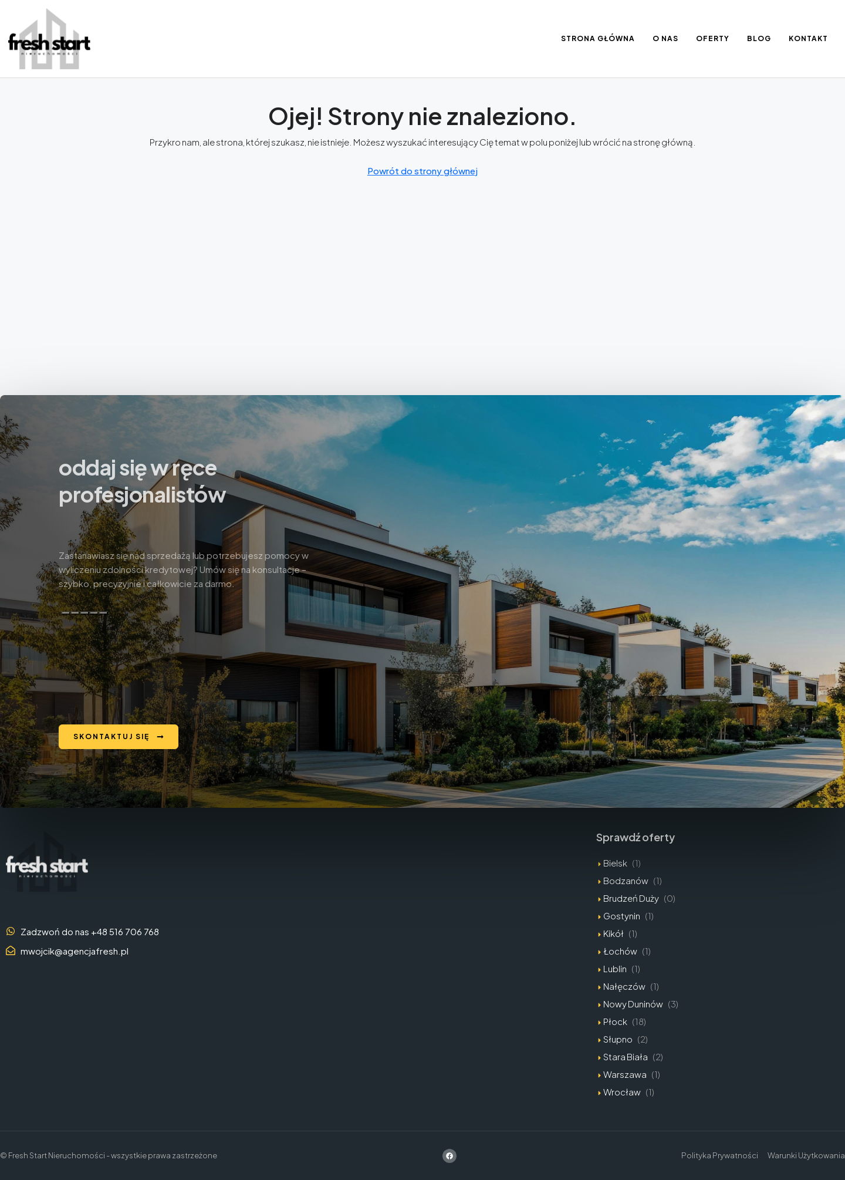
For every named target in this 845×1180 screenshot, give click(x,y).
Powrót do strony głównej (422, 170)
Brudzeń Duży (631, 897)
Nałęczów (624, 986)
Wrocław (622, 1091)
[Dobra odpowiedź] (75, 613)
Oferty (712, 38)
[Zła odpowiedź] (84, 613)
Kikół (613, 933)
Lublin (615, 968)
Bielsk (615, 862)
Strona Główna (598, 38)
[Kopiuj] (65, 613)
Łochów (620, 950)
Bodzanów (625, 880)
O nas (665, 38)
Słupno (618, 1038)
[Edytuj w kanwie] (103, 613)
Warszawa (625, 1074)
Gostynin (621, 915)
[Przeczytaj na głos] (94, 613)
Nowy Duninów (633, 1003)
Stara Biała (625, 1056)
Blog (759, 38)
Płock (615, 1021)
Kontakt (808, 38)
